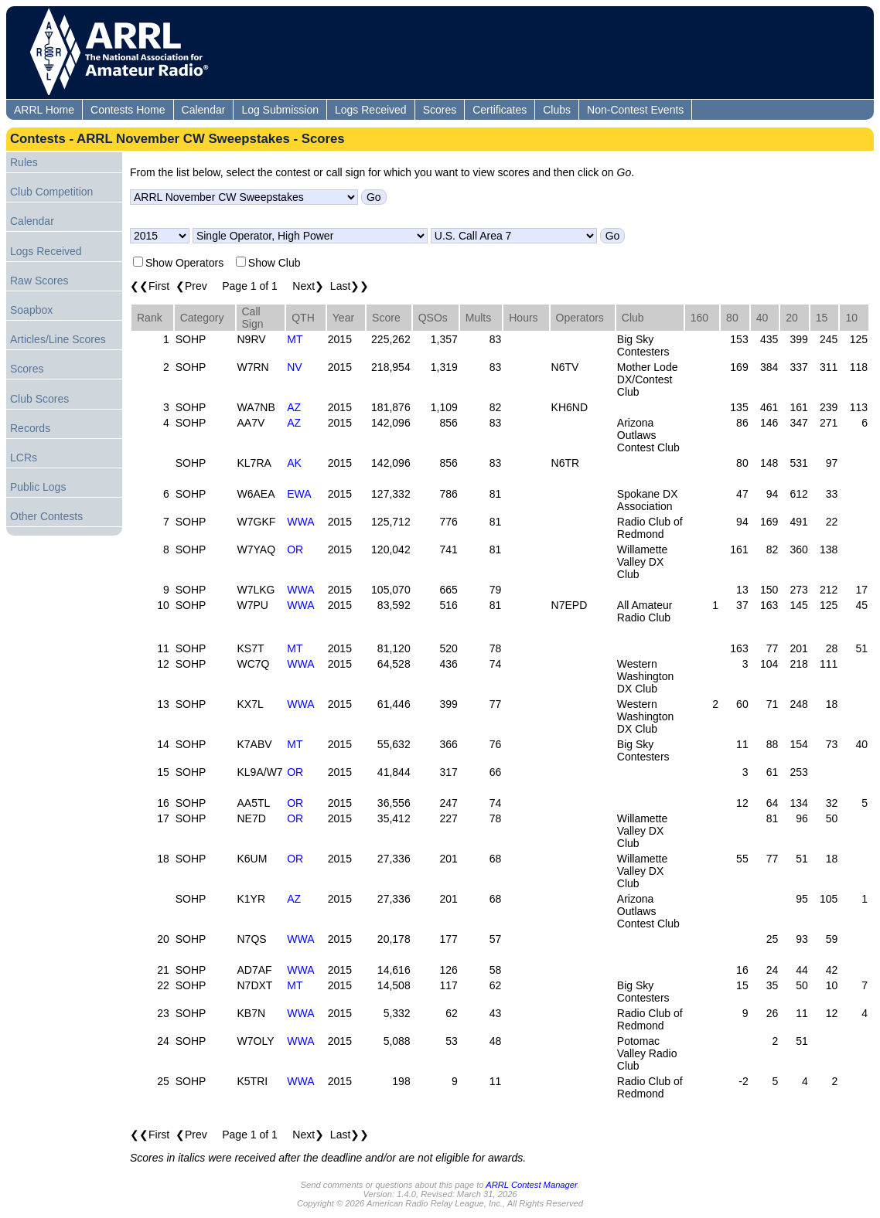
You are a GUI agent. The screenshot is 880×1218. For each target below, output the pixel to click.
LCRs (23, 457)
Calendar (204, 110)
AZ (294, 407)
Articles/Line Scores (58, 339)
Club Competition (51, 191)
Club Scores (39, 399)
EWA (299, 494)
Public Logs (38, 487)
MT (294, 339)
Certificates (499, 110)
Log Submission (280, 110)
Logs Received (371, 110)
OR (295, 549)
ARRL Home (44, 110)
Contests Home (127, 110)
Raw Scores (39, 280)
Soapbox (31, 310)
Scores (440, 110)
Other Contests (46, 516)
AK (294, 463)
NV (294, 367)
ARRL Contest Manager (531, 1184)
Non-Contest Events (635, 110)
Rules (24, 162)
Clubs (557, 110)
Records (30, 428)
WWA (300, 521)
